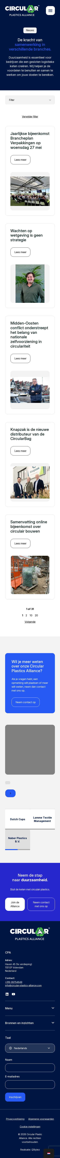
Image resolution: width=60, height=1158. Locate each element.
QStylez (36, 1149)
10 (31, 615)
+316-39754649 (13, 982)
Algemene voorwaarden (41, 1119)
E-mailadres (12, 1076)
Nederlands (20, 1048)
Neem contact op (26, 702)
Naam (8, 1059)
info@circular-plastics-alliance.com (23, 985)
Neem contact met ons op (41, 904)
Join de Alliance (15, 904)
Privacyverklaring (15, 1119)
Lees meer (20, 159)
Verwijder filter (30, 116)
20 (36, 615)
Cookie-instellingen (30, 1126)
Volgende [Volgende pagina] (30, 621)
